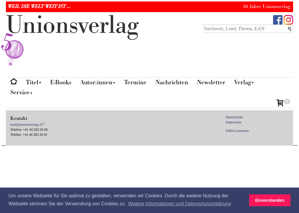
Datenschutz (234, 117)
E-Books (60, 82)
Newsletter (211, 82)
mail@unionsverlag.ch (26, 124)
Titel (33, 82)
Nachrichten (171, 82)
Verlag (244, 82)
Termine (135, 82)
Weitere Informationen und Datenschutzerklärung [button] (179, 203)
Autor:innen (97, 82)
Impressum (234, 122)
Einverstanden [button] (270, 200)
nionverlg (72, 39)
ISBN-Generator (237, 131)
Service (21, 92)
